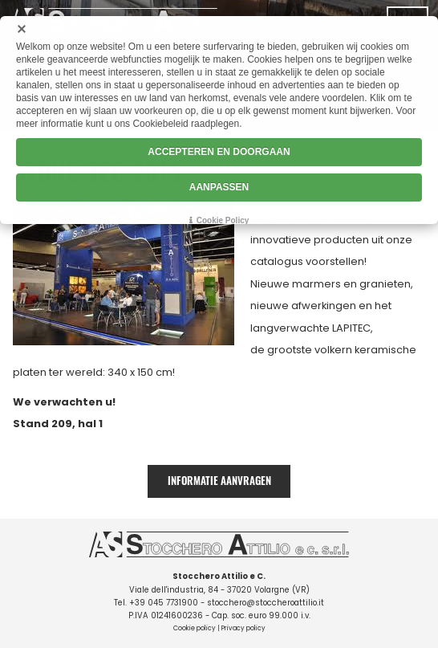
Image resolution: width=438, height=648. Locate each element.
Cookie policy (194, 628)
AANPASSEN (219, 187)
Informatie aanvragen (219, 480)
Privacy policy (243, 628)
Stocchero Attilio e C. (219, 576)
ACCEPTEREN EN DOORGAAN (219, 151)
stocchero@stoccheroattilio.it (265, 602)
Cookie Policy (223, 220)
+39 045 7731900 (163, 602)
